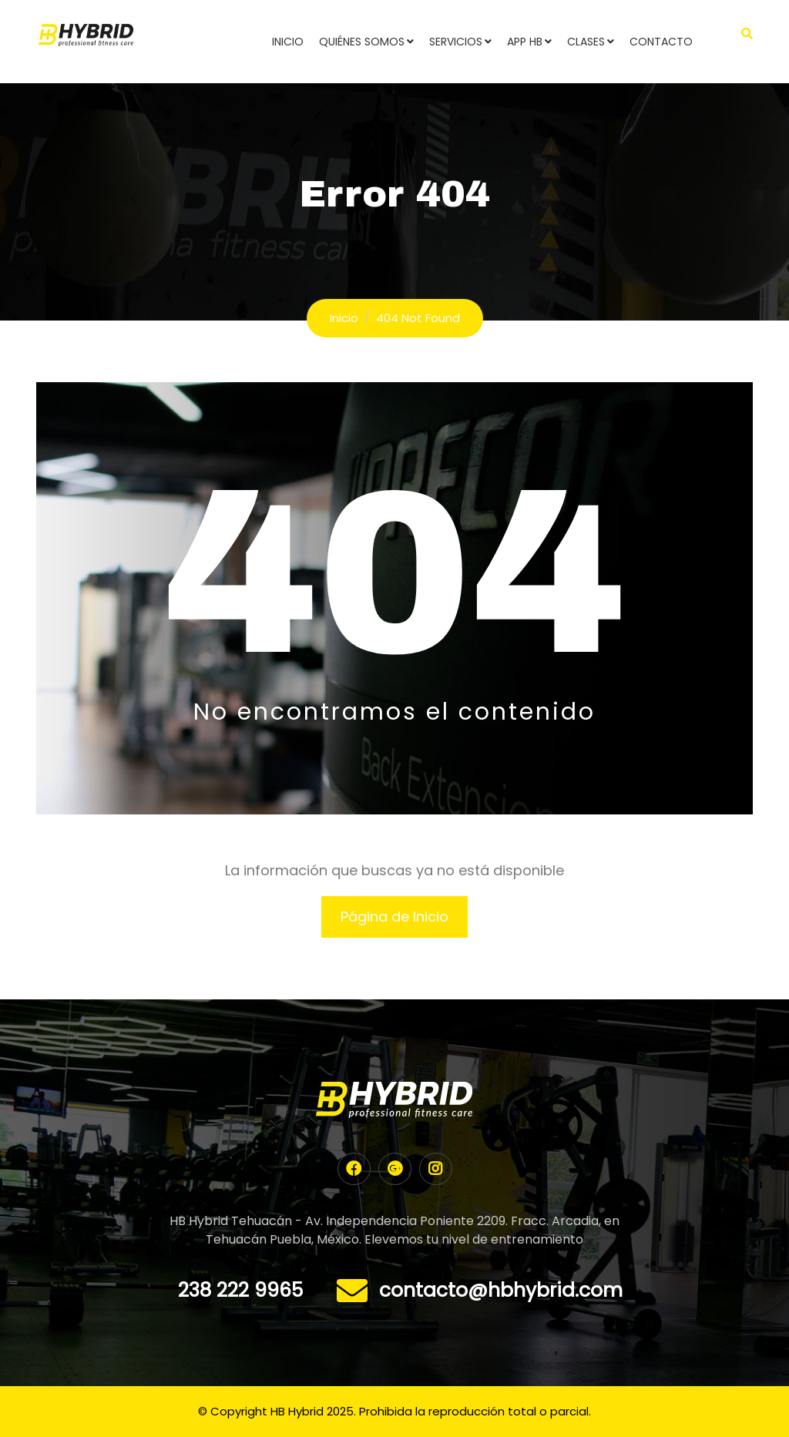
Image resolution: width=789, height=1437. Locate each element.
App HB (524, 41)
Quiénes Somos (362, 41)
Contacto (661, 41)
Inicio (288, 41)
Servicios (455, 41)
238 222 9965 (240, 1290)
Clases (586, 41)
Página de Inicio (394, 916)
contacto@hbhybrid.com (501, 1290)
